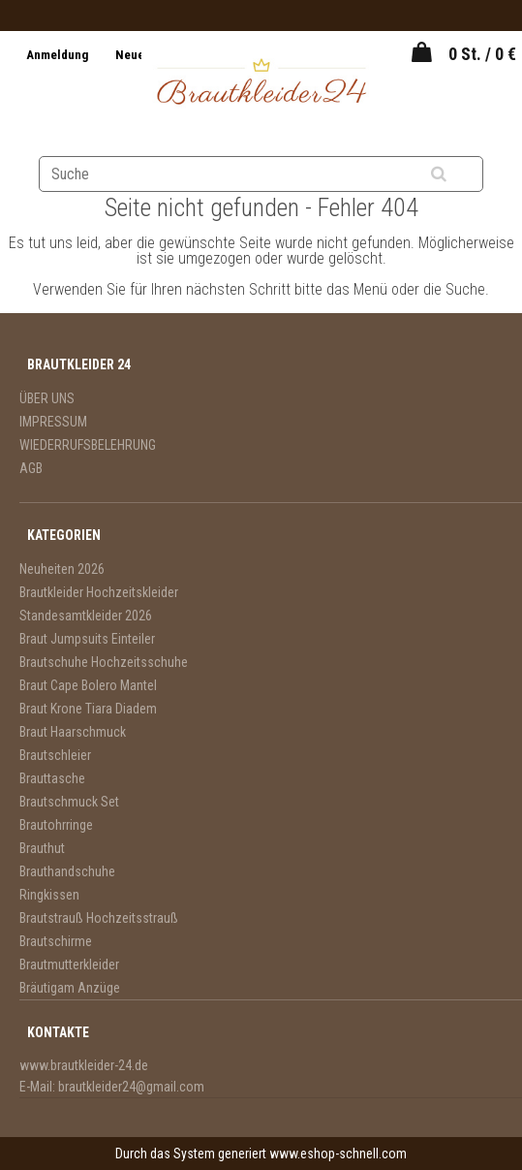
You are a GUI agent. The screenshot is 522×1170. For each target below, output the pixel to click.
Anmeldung (58, 54)
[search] (462, 174)
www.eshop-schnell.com (338, 1153)
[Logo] (261, 84)
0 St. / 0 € (482, 54)
